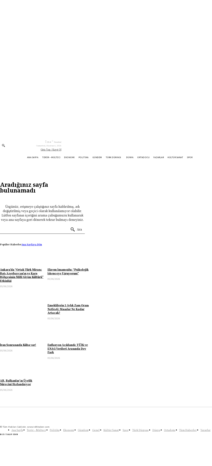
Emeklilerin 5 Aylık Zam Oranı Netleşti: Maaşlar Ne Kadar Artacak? (68, 309)
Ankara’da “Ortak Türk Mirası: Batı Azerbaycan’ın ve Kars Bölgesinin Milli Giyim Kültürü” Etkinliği (21, 275)
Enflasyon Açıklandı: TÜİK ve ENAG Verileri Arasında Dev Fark (67, 348)
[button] (3, 145)
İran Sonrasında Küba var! (18, 345)
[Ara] (76, 230)
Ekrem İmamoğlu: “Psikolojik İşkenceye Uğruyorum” (67, 271)
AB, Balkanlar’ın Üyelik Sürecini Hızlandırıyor (16, 382)
